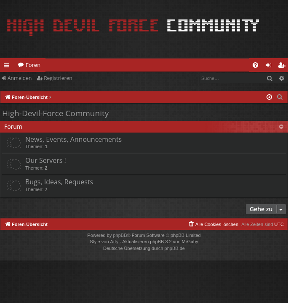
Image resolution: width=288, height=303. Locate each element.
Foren (33, 65)
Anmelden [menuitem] (271, 66)
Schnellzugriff (8, 66)
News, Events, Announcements (73, 139)
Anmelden (20, 78)
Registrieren (58, 78)
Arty (114, 241)
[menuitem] (255, 65)
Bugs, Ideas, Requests (59, 181)
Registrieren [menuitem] (283, 66)
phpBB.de (175, 248)
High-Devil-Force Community (55, 113)
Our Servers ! (45, 160)
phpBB (120, 235)
